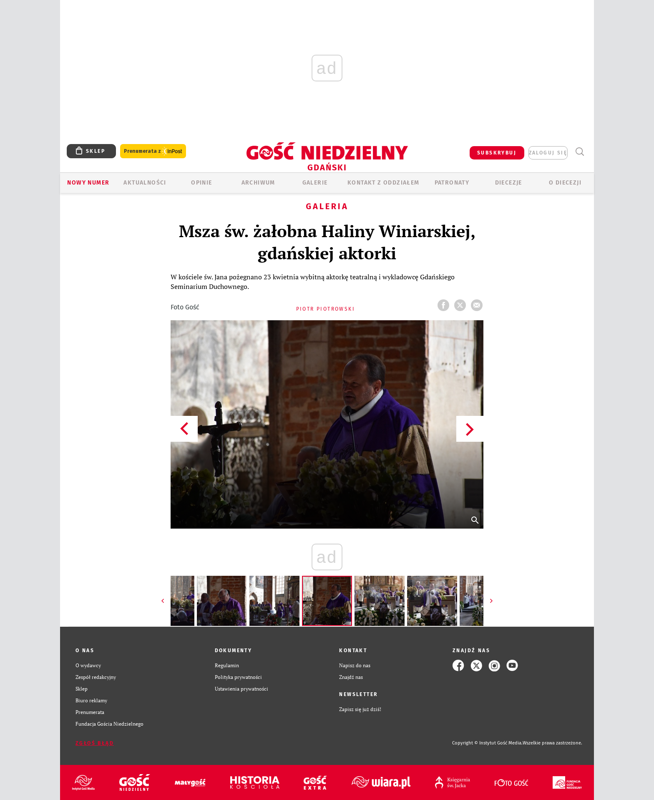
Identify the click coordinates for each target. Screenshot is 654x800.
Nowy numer (88, 182)
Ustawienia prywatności (241, 689)
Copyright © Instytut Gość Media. (487, 743)
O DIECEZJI (565, 182)
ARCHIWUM (258, 182)
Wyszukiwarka (579, 151)
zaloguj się (548, 153)
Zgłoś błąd (94, 743)
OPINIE (201, 182)
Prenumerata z (153, 151)
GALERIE (315, 182)
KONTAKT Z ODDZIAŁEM (383, 182)
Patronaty (452, 182)
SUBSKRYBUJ (496, 153)
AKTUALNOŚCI (144, 182)
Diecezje (508, 182)
